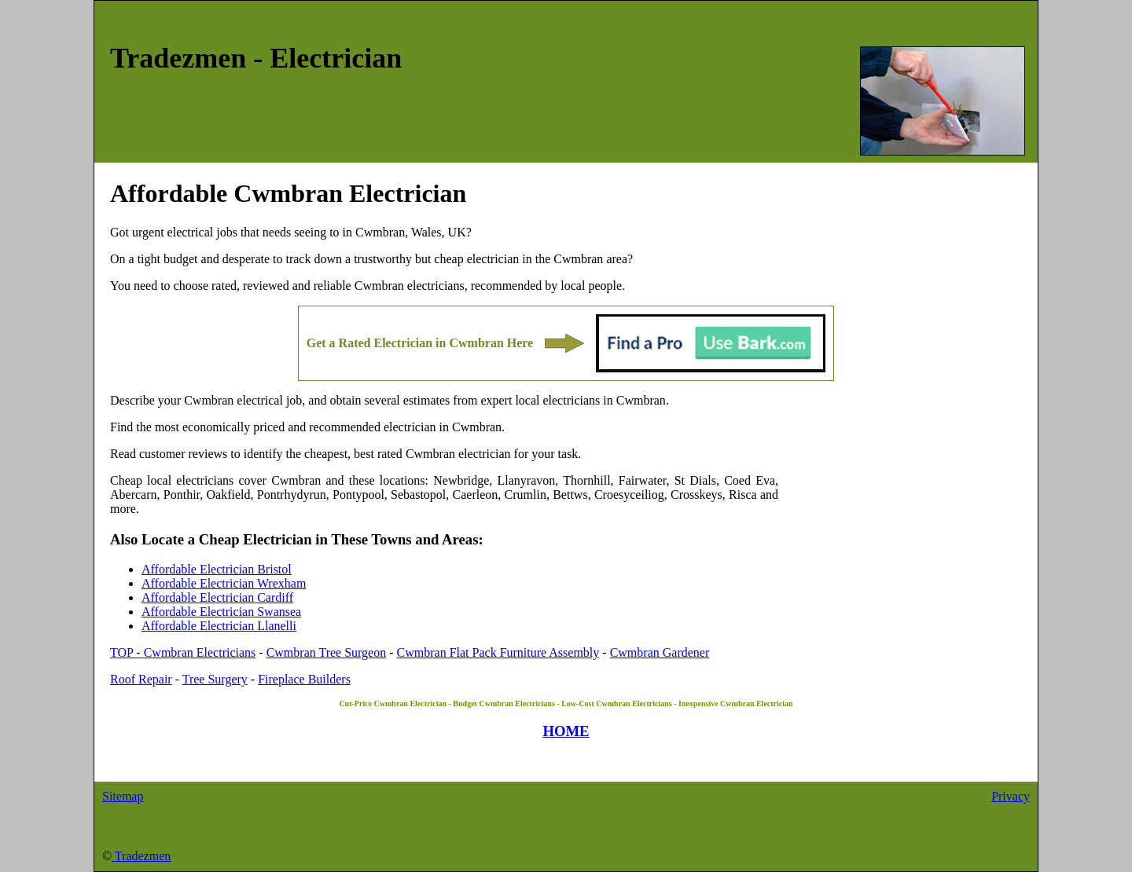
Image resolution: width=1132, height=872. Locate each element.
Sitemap (122, 796)
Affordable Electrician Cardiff (217, 597)
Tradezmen (141, 856)
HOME (565, 731)
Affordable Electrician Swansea (221, 611)
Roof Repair (141, 679)
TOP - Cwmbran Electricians (182, 652)
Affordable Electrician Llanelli (219, 625)
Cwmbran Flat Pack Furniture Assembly (498, 652)
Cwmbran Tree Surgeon (326, 652)
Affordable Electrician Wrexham (224, 583)
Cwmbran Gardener (660, 652)
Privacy (1010, 796)
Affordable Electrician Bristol (217, 569)
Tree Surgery (215, 679)
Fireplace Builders (304, 679)
